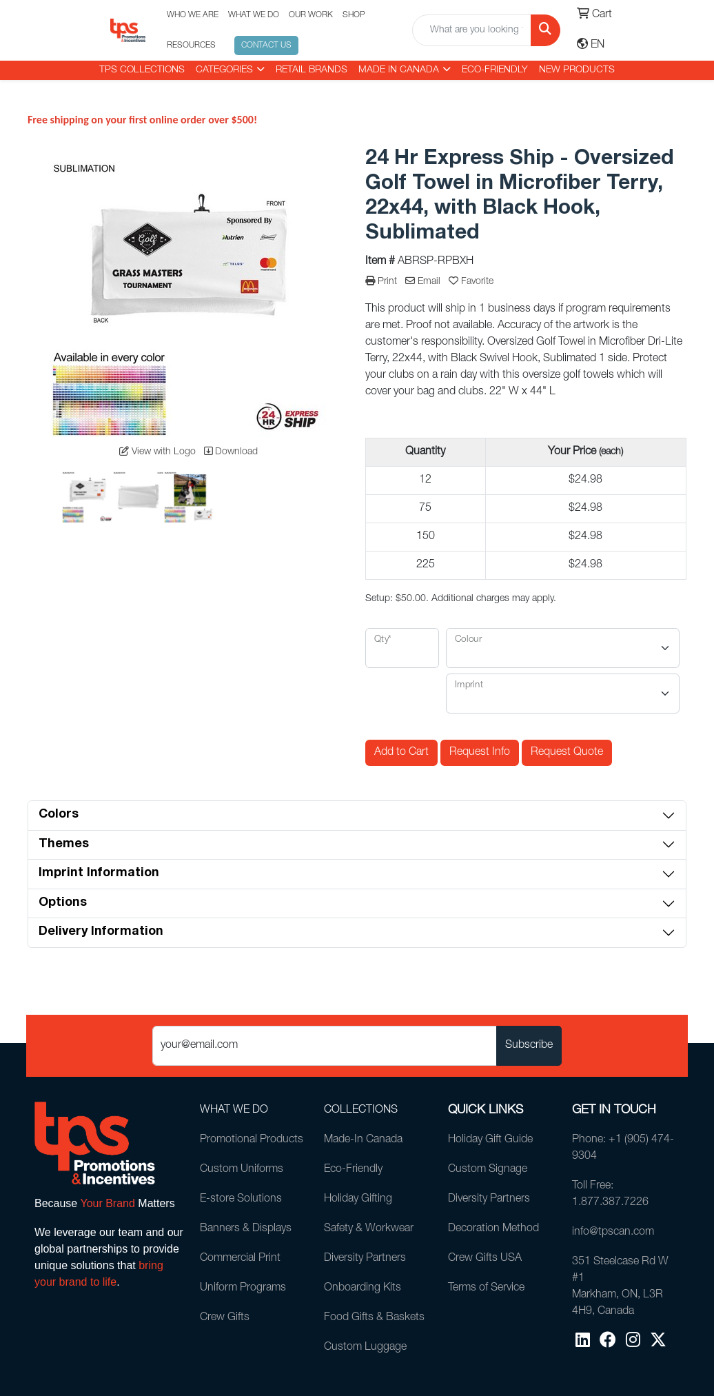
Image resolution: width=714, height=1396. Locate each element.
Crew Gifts (224, 1318)
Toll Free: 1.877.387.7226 (610, 1194)
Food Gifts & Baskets (374, 1318)
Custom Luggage (365, 1347)
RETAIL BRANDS (311, 70)
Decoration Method (493, 1229)
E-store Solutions (241, 1199)
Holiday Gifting (358, 1199)
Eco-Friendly (495, 70)
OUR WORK (311, 15)
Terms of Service (486, 1288)
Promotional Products (251, 1140)
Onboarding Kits (362, 1288)
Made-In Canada (363, 1140)
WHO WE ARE (192, 15)
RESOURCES (191, 45)
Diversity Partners (365, 1258)
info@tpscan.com (613, 1232)
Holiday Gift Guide (490, 1140)
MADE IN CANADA (398, 70)
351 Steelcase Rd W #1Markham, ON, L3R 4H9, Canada (620, 1287)
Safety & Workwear (369, 1229)
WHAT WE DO (253, 15)
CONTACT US (266, 45)
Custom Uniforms (241, 1169)
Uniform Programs (243, 1288)
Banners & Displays (246, 1229)
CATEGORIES (224, 70)
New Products (577, 70)
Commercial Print (240, 1258)
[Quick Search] (471, 30)
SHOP (354, 15)
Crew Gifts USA (485, 1258)
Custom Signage (487, 1169)
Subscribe (529, 1045)
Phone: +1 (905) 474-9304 (623, 1148)
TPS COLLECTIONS (142, 70)
